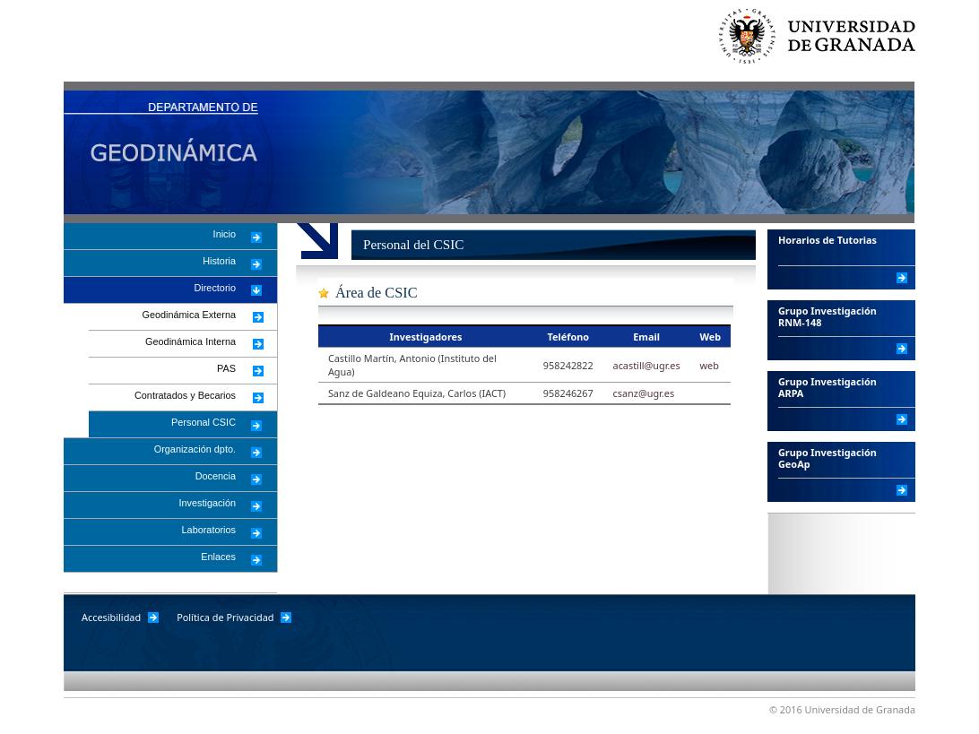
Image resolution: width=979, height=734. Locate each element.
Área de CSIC (376, 292)
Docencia (215, 476)
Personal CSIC (203, 422)
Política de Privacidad (225, 617)
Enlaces (218, 556)
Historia (219, 260)
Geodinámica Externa (189, 314)
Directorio (215, 287)
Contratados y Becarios (185, 395)
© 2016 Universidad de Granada (842, 709)
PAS (226, 368)
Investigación (207, 502)
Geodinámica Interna (190, 341)
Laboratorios (209, 529)
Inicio (224, 234)
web (708, 365)
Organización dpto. (195, 449)
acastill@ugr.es (646, 365)
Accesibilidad (111, 617)
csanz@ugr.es (644, 393)
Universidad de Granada (825, 45)
